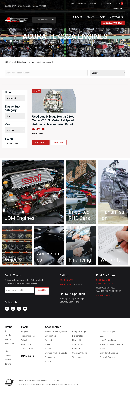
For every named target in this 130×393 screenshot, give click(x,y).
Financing (36, 380)
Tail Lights (77, 357)
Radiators (76, 348)
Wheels (24, 340)
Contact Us (54, 380)
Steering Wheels (79, 353)
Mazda (8, 339)
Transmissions (28, 336)
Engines (24, 331)
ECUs (102, 336)
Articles (28, 380)
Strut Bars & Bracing (109, 353)
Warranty (44, 380)
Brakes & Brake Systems (56, 331)
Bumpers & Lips (79, 331)
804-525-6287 (66, 280)
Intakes (48, 344)
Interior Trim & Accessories (112, 344)
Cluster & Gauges (107, 331)
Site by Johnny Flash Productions (65, 384)
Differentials (50, 336)
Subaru (8, 355)
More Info (58, 142)
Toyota (8, 364)
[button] (7, 309)
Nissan (8, 351)
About (21, 380)
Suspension (50, 357)
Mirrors (48, 348)
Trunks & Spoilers (107, 357)
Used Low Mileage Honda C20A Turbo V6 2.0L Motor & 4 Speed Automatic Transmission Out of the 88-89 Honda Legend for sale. (53, 124)
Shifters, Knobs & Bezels (56, 353)
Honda (8, 335)
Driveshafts (77, 336)
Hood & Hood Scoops (109, 340)
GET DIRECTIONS (104, 295)
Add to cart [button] (41, 142)
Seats (102, 348)
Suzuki (8, 359)
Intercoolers (77, 344)
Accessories (27, 348)
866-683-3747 (66, 284)
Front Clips (26, 344)
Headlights (77, 340)
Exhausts (49, 340)
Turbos (48, 361)
